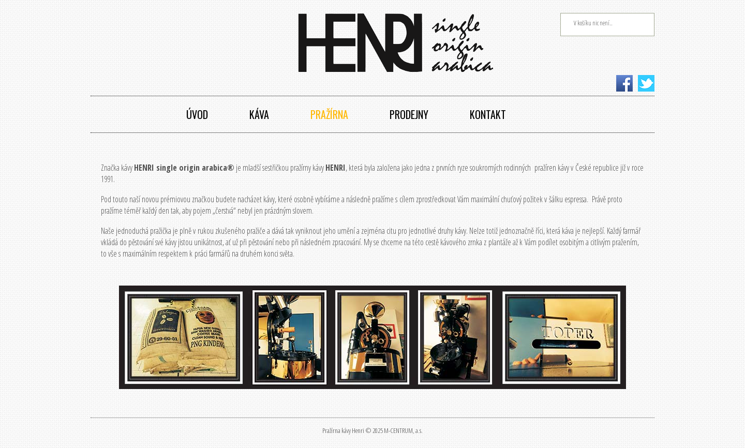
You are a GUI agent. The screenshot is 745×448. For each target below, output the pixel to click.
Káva (259, 114)
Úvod (197, 114)
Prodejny (409, 114)
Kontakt (488, 114)
